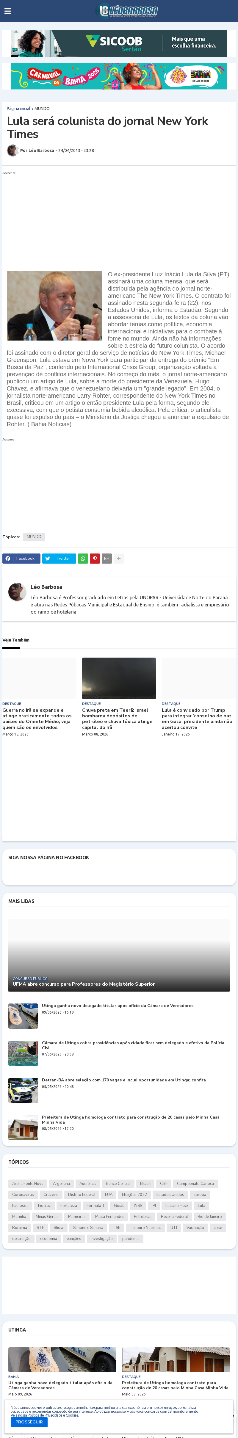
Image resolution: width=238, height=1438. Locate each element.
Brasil (145, 1183)
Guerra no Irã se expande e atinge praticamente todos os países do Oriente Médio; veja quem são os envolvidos (37, 719)
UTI (173, 1227)
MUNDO (42, 108)
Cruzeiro (51, 1194)
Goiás (119, 1205)
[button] (7, 11)
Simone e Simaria (88, 1227)
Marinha (19, 1216)
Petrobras (142, 1216)
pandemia (131, 1238)
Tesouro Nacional (145, 1227)
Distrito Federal (81, 1194)
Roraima (19, 1227)
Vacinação (195, 1227)
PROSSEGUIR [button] (29, 1422)
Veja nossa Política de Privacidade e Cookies (44, 1415)
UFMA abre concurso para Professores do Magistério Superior (84, 984)
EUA (108, 1194)
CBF (163, 1183)
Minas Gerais (47, 1216)
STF (40, 1227)
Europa (200, 1194)
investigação (102, 1238)
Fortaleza (68, 1205)
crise (218, 1227)
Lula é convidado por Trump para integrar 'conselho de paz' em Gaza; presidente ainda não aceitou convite (197, 719)
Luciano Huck (176, 1205)
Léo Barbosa (46, 587)
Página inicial (18, 108)
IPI (154, 1205)
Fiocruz (44, 1205)
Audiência (87, 1183)
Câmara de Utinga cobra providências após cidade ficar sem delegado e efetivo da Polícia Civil (133, 1046)
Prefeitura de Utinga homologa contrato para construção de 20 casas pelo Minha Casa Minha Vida (131, 1120)
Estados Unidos (170, 1194)
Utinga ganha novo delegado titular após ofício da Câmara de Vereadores (117, 1006)
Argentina (61, 1183)
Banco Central (118, 1183)
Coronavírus (23, 1194)
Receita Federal (174, 1216)
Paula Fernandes (109, 1216)
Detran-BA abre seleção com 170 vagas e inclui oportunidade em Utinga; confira (124, 1080)
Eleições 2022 (134, 1194)
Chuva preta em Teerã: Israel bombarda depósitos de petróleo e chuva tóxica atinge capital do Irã (117, 719)
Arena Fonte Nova (27, 1183)
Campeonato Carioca (195, 1183)
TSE (116, 1227)
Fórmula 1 (95, 1205)
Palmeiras (77, 1216)
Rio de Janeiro (210, 1216)
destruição (21, 1238)
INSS (138, 1205)
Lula (201, 1205)
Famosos (20, 1205)
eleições (74, 1238)
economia (48, 1238)
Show (59, 1227)
